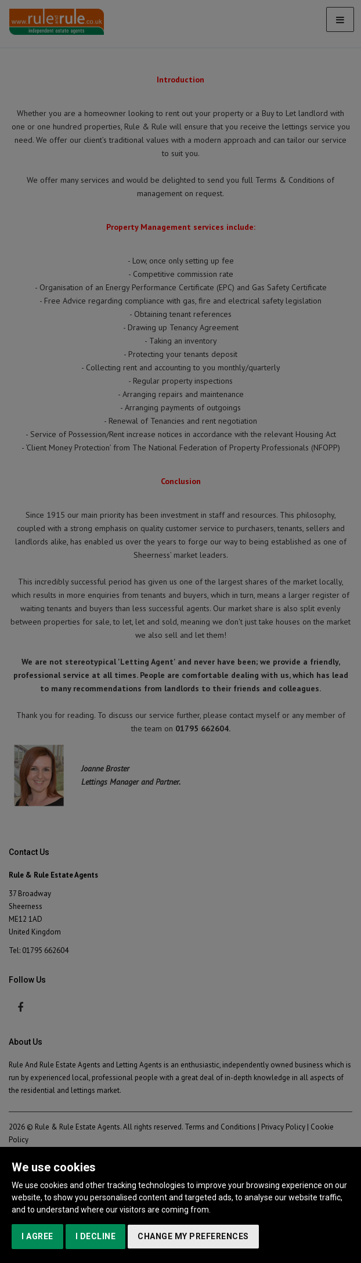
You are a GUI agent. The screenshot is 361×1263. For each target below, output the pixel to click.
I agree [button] (37, 1236)
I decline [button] (95, 1236)
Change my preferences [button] (193, 1236)
